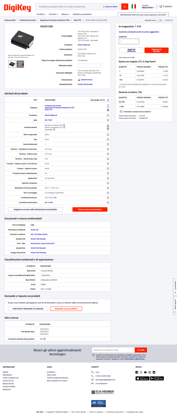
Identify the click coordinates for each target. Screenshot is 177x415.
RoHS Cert (34, 230)
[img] (17, 8)
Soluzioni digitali (9, 387)
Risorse (64, 14)
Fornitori (52, 14)
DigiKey (5, 372)
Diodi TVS (77, 20)
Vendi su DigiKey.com (11, 378)
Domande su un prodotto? (66, 309)
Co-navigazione (99, 383)
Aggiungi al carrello (157, 50)
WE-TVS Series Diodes (39, 234)
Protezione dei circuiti (28, 20)
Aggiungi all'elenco (131, 50)
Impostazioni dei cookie (135, 412)
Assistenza (51, 372)
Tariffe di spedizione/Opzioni (57, 378)
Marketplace (7, 375)
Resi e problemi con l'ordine (57, 381)
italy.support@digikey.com (103, 380)
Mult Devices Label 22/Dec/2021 (43, 244)
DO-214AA (49, 202)
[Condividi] (168, 20)
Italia (40, 412)
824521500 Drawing (38, 253)
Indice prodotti (9, 20)
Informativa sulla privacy (135, 359)
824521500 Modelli (85, 84)
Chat (95, 372)
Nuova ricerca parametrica (90, 209)
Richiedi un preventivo (82, 14)
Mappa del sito (8, 384)
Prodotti (40, 14)
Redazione (7, 389)
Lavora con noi (8, 381)
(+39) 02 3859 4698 (100, 376)
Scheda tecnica (85, 80)
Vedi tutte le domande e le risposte (28, 309)
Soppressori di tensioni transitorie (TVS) (55, 20)
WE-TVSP (48, 120)
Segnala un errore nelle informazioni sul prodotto (35, 209)
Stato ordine (51, 375)
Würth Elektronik (84, 45)
